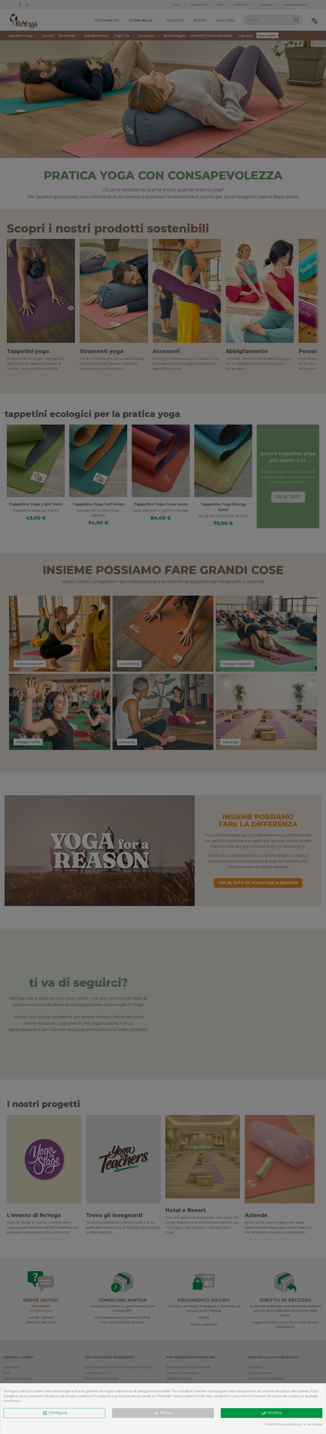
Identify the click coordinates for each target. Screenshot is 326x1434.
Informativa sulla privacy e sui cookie (293, 1424)
